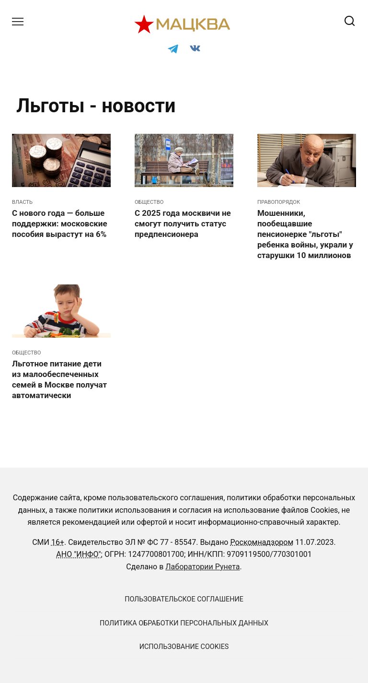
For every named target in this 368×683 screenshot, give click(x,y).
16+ (57, 542)
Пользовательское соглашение (184, 599)
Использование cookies (184, 647)
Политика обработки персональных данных (184, 623)
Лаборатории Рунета (202, 566)
